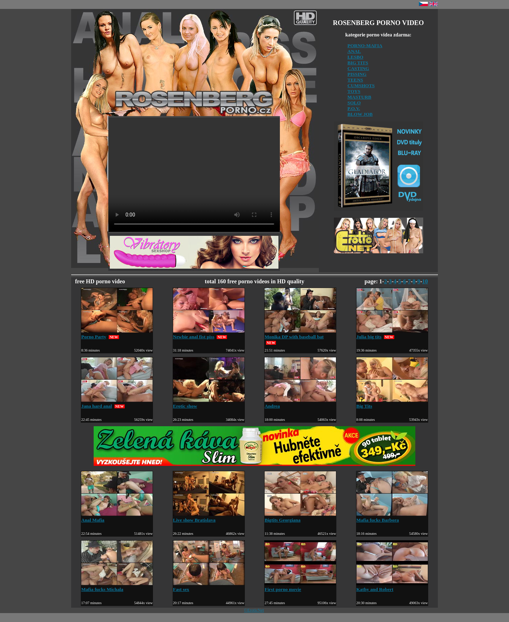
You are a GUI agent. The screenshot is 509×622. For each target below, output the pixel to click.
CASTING (358, 68)
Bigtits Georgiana (300, 517)
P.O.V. (353, 108)
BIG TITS (357, 62)
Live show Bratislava (208, 517)
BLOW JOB (360, 114)
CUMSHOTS (361, 85)
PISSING (356, 74)
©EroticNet (254, 610)
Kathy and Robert (392, 586)
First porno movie (300, 586)
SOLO (354, 102)
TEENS (355, 80)
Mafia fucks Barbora (392, 517)
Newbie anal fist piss (208, 333)
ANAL (354, 51)
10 (425, 281)
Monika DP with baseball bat (300, 333)
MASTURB (359, 97)
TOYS (353, 91)
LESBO (355, 57)
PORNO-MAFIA (364, 45)
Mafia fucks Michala (117, 586)
